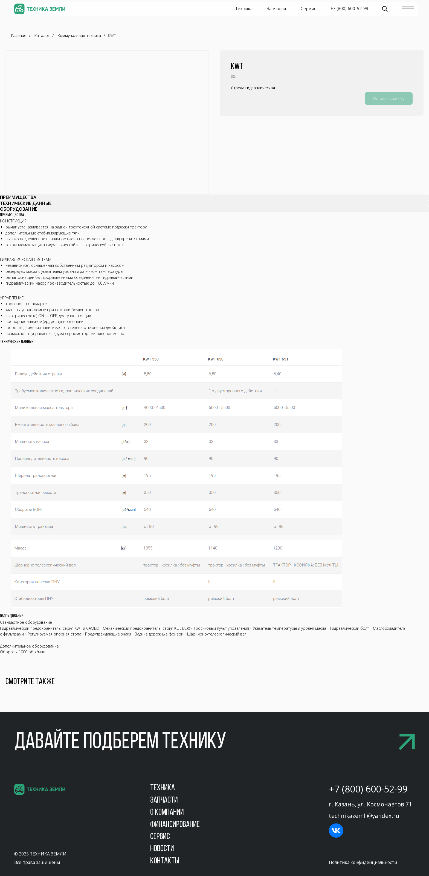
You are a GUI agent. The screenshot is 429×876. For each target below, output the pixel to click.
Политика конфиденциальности (363, 862)
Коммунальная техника (79, 35)
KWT (112, 35)
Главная (18, 35)
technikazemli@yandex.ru (364, 816)
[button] (214, 742)
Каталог (42, 35)
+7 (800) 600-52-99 (368, 789)
